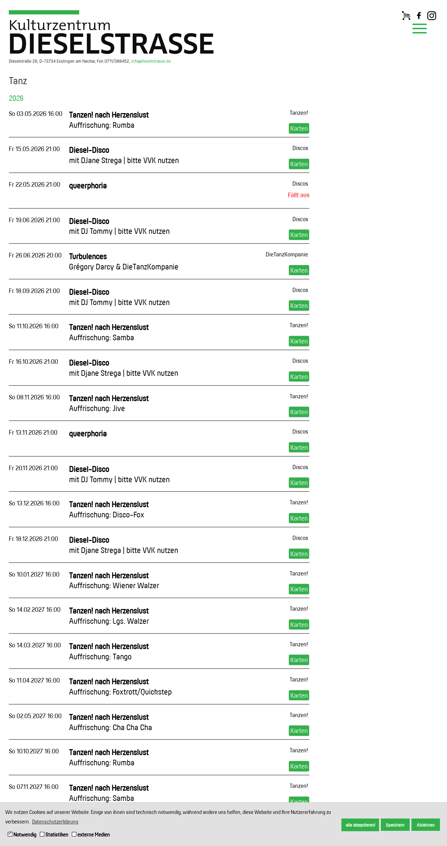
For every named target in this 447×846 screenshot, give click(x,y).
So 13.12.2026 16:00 (34, 503)
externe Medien (91, 834)
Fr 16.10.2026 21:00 (33, 361)
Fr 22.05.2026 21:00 (34, 184)
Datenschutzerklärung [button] (55, 821)
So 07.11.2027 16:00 (33, 786)
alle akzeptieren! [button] (360, 825)
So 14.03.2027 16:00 (35, 645)
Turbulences (123, 261)
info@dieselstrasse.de (151, 61)
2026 (16, 97)
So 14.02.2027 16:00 (35, 609)
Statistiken (54, 834)
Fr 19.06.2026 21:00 (34, 220)
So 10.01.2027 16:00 (34, 574)
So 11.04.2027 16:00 (34, 680)
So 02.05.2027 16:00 (35, 716)
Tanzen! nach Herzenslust (109, 120)
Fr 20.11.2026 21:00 (33, 468)
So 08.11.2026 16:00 (34, 397)
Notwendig (22, 834)
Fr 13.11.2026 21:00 (33, 432)
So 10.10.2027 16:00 (34, 751)
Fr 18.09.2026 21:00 (34, 290)
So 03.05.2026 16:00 (35, 113)
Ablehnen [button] (426, 825)
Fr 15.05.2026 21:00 (34, 149)
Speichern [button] (395, 825)
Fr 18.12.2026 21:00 (33, 538)
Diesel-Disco (124, 155)
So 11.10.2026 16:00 (33, 326)
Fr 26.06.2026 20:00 (35, 255)
